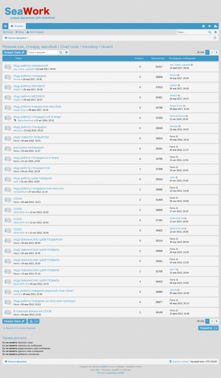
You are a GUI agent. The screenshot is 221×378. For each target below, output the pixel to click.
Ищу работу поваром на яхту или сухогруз (44, 301)
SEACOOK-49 (20, 212)
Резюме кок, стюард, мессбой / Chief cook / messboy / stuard (57, 46)
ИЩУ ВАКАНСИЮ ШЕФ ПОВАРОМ (37, 239)
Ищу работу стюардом (29, 76)
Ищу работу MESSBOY (29, 86)
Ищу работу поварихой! (30, 65)
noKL (16, 181)
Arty (98, 370)
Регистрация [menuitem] (216, 27)
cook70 (16, 294)
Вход (21, 32)
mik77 (173, 269)
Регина (16, 79)
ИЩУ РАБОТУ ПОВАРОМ (31, 137)
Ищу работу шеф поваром (32, 178)
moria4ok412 (19, 192)
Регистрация (37, 32)
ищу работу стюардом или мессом (38, 188)
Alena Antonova (25, 120)
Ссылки (6, 27)
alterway (17, 130)
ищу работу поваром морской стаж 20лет (43, 291)
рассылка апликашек (28, 147)
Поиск (9, 32)
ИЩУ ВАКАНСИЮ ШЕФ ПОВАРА (36, 250)
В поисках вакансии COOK (32, 311)
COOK (17, 198)
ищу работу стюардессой (31, 168)
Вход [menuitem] (210, 27)
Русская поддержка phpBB (110, 373)
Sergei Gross (19, 110)
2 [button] (212, 52)
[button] (217, 52)
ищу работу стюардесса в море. (36, 157)
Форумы (18, 26)
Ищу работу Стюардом (29, 127)
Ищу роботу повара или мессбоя (37, 106)
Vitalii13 (17, 89)
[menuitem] (204, 26)
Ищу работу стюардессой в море (37, 117)
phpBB (103, 366)
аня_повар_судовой (23, 69)
